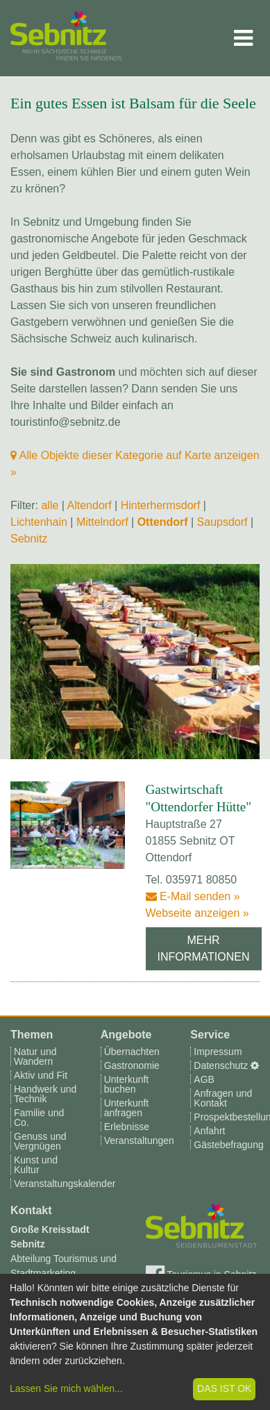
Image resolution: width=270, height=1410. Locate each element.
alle (49, 505)
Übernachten (132, 1051)
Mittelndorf (102, 522)
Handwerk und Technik (45, 1094)
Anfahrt (209, 1130)
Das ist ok (224, 1388)
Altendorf (89, 505)
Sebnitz (28, 539)
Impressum (218, 1051)
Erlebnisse (126, 1126)
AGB (204, 1079)
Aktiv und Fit (40, 1075)
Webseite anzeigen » (197, 913)
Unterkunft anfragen (126, 1107)
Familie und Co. (39, 1117)
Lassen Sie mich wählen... (66, 1388)
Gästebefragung (228, 1144)
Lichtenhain (38, 522)
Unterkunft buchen (126, 1084)
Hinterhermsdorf (161, 505)
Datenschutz (221, 1065)
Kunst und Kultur (36, 1164)
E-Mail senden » (193, 896)
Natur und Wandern (35, 1056)
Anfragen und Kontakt (223, 1098)
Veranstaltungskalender (64, 1183)
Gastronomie (132, 1065)
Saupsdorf (222, 522)
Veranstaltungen (139, 1140)
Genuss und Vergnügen (40, 1141)
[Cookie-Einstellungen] (255, 1065)
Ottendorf (162, 522)
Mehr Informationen (204, 948)
